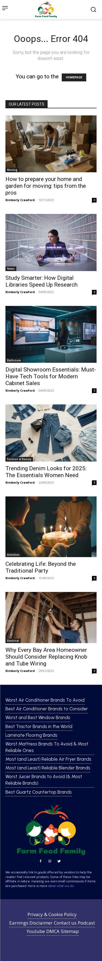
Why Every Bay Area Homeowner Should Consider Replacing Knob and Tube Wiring (46, 657)
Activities (13, 555)
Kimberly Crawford (20, 200)
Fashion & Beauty (19, 459)
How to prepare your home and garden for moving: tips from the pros (45, 186)
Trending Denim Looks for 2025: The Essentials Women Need (45, 471)
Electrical (13, 641)
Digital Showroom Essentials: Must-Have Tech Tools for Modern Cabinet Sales (50, 376)
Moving (12, 170)
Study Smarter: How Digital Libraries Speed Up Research (41, 281)
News (11, 269)
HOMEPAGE (74, 77)
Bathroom (14, 360)
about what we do (61, 886)
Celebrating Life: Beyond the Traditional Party (40, 567)
